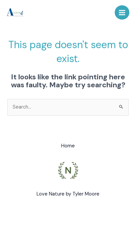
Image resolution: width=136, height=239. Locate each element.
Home (68, 146)
